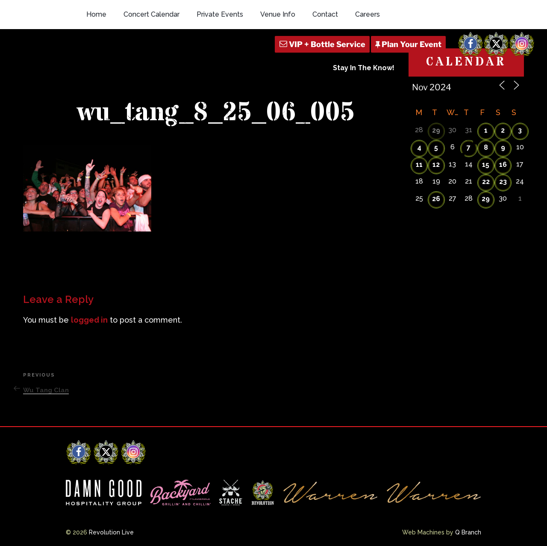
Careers (367, 14)
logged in (89, 319)
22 (486, 182)
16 (503, 164)
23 (503, 182)
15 (485, 164)
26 (436, 199)
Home (96, 14)
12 (436, 164)
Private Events (220, 14)
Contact (325, 14)
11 (419, 164)
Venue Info (277, 14)
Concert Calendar (151, 14)
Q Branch (468, 532)
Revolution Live (111, 532)
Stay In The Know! (363, 68)
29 (436, 130)
